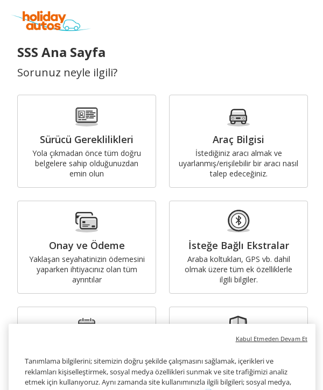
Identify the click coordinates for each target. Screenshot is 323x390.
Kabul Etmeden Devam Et (271, 346)
